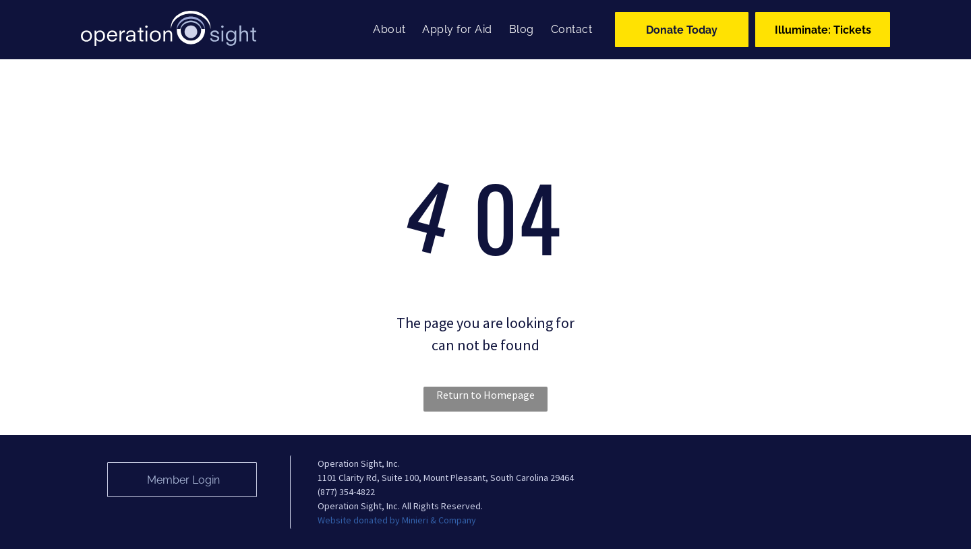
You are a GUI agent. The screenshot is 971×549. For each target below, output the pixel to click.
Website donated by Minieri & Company (397, 520)
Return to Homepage (485, 394)
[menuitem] (387, 30)
